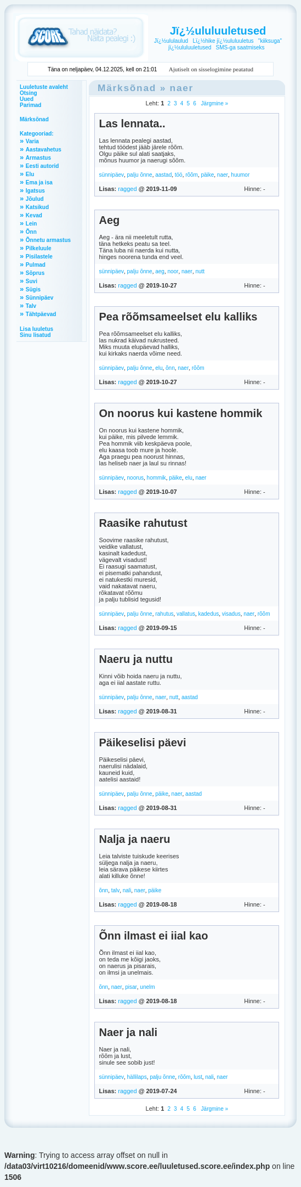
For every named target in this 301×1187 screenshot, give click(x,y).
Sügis (33, 289)
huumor (240, 175)
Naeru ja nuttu (135, 659)
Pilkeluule (39, 248)
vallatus (186, 614)
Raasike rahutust (143, 523)
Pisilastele (39, 257)
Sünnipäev (40, 298)
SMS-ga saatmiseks (240, 47)
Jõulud (35, 199)
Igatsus (35, 191)
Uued (26, 99)
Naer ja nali (128, 1032)
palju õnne (139, 175)
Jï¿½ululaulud (171, 41)
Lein (31, 224)
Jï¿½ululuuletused (218, 31)
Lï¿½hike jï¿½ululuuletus (222, 41)
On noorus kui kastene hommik (180, 413)
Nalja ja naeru (134, 839)
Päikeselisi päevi (142, 742)
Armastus (38, 158)
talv (115, 890)
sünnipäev (111, 175)
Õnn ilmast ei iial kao (153, 936)
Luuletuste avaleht (44, 87)
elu (158, 368)
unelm (147, 987)
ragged (127, 188)
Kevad (34, 215)
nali (127, 890)
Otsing (28, 93)
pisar (131, 987)
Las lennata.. (132, 123)
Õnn (31, 232)
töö (179, 175)
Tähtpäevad (41, 314)
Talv (31, 306)
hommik (156, 478)
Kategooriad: (37, 134)
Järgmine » (214, 103)
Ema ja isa (39, 182)
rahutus (164, 614)
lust (198, 1077)
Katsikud (37, 207)
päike (207, 175)
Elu (30, 174)
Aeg (109, 220)
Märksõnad (34, 119)
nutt (200, 271)
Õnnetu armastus (48, 240)
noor (172, 271)
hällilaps (137, 1077)
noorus (135, 478)
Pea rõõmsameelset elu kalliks (178, 317)
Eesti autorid (42, 166)
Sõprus (35, 273)
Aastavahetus (43, 150)
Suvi (31, 281)
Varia (32, 141)
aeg (159, 271)
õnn (170, 368)
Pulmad (36, 265)
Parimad (30, 105)
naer (182, 87)
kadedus (208, 614)
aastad (163, 175)
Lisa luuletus (36, 329)
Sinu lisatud (35, 335)
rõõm (191, 175)
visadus (231, 614)
